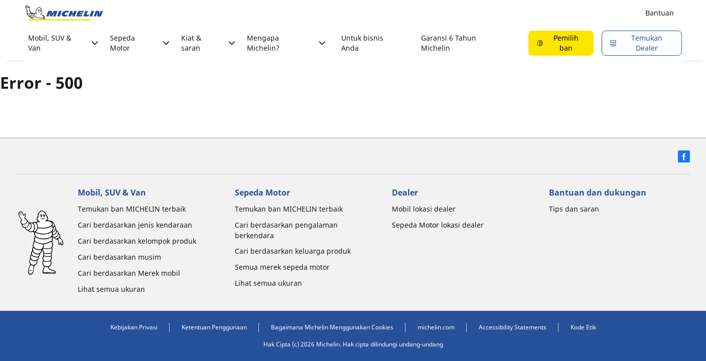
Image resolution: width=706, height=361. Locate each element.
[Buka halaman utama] (64, 13)
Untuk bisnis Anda (362, 43)
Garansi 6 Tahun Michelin (448, 43)
